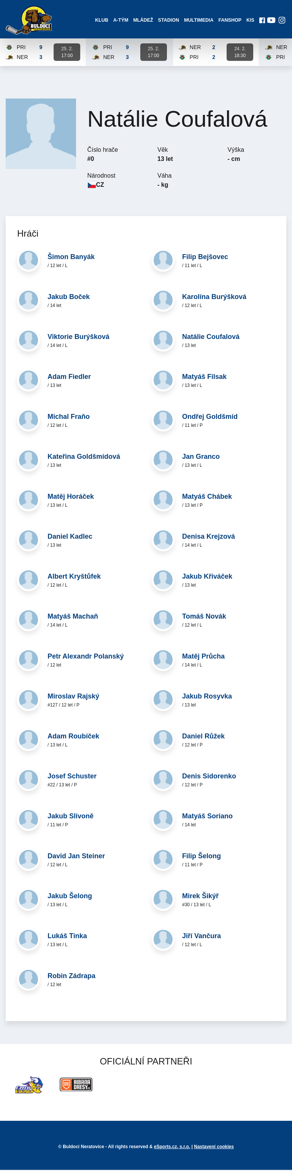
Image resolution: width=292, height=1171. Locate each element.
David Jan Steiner (76, 857)
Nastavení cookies (214, 1147)
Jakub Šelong (70, 897)
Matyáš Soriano (207, 817)
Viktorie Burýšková (79, 338)
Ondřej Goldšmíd (210, 418)
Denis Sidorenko (209, 777)
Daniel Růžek (203, 737)
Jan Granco (201, 458)
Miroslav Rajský (73, 698)
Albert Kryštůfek (74, 578)
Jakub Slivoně (71, 817)
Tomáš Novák (204, 618)
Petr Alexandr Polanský (86, 658)
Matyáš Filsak (204, 378)
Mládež (142, 21)
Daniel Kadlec (70, 538)
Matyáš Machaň (73, 618)
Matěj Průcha (203, 658)
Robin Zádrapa (71, 977)
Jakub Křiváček (207, 578)
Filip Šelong (201, 857)
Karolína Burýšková (214, 298)
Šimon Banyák (71, 258)
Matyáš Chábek (207, 498)
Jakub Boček (69, 298)
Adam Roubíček (73, 737)
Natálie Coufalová (211, 338)
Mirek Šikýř (200, 897)
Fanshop (229, 21)
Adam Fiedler (69, 378)
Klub (101, 21)
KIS (250, 21)
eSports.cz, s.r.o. (172, 1147)
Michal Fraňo (69, 418)
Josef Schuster (72, 777)
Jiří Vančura (201, 937)
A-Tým (120, 21)
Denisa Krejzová (208, 538)
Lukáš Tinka (67, 937)
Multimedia (198, 21)
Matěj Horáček (71, 498)
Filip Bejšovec (205, 258)
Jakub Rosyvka (207, 698)
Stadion (168, 21)
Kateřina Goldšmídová (84, 458)
